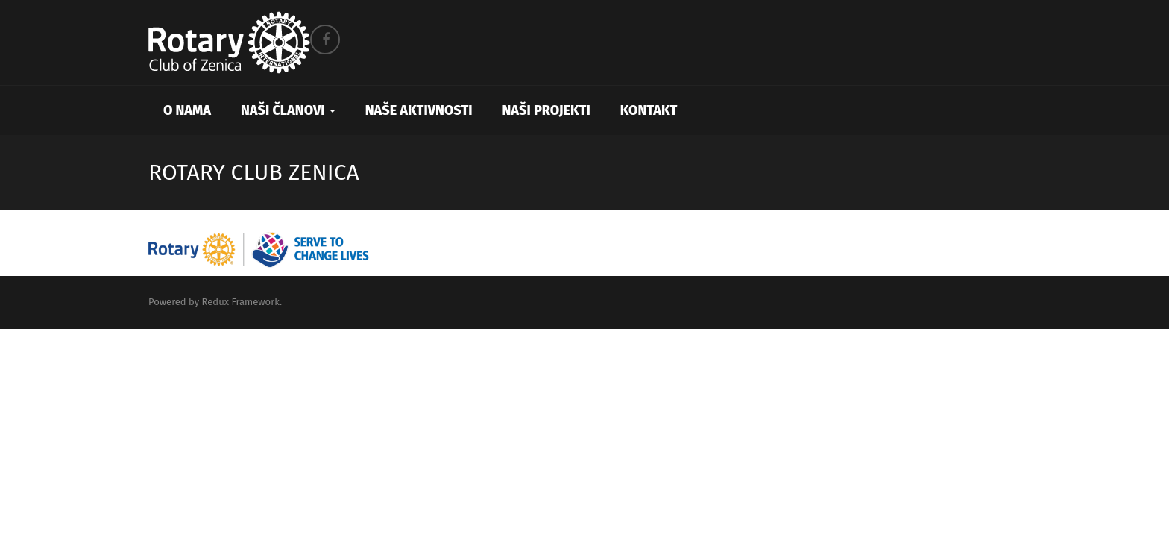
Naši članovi (288, 110)
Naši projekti (546, 110)
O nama (187, 110)
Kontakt (649, 110)
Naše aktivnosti (419, 110)
